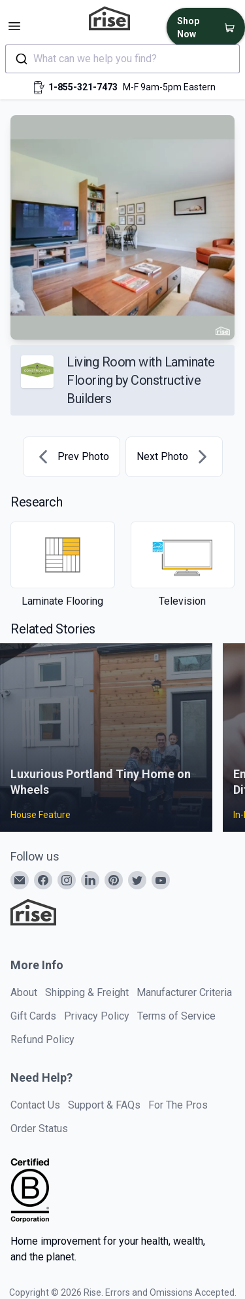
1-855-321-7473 (83, 87)
